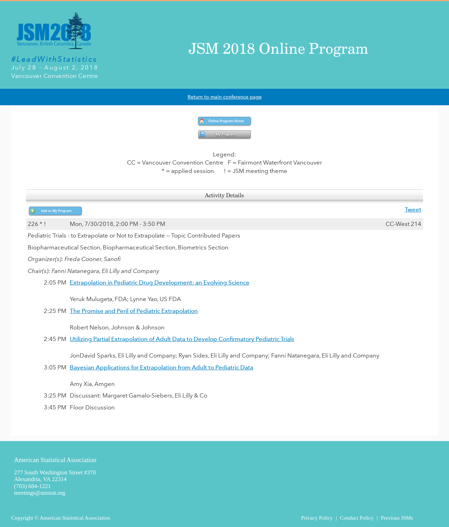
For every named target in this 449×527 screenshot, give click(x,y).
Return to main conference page (225, 97)
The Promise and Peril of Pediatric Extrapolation (134, 310)
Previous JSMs (397, 518)
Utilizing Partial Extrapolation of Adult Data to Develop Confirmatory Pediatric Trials (182, 338)
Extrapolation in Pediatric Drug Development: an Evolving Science (159, 282)
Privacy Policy (317, 518)
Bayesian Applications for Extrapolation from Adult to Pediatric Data (161, 367)
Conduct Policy (356, 518)
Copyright (22, 518)
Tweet (413, 209)
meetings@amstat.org (39, 492)
